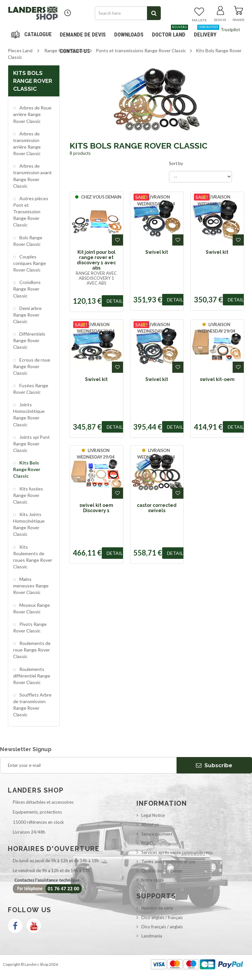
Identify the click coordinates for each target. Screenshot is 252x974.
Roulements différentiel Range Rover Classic (31, 675)
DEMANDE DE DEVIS (83, 34)
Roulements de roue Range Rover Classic (32, 649)
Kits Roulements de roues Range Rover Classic (32, 556)
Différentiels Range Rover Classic (29, 340)
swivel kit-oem (217, 379)
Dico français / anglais (162, 926)
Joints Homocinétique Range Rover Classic (29, 414)
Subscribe (214, 765)
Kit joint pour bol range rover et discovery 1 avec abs (96, 260)
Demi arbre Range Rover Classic (27, 314)
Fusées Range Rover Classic (30, 389)
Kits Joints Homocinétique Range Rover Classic (29, 524)
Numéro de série (157, 908)
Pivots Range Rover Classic (30, 627)
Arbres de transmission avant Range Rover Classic (32, 175)
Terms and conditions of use (168, 861)
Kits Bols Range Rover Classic (26, 469)
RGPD (147, 843)
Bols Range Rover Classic (27, 241)
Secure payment (156, 834)
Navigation (32, 34)
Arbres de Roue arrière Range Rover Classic (32, 114)
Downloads (128, 34)
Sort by (176, 163)
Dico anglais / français (162, 917)
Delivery (206, 32)
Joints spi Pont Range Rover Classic (31, 443)
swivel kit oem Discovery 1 (96, 508)
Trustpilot (230, 29)
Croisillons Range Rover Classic (27, 288)
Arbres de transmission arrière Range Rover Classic (27, 143)
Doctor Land (170, 32)
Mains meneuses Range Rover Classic (31, 585)
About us (150, 824)
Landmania (151, 935)
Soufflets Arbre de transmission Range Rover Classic (32, 704)
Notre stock (152, 880)
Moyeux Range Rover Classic (31, 608)
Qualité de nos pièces (161, 870)
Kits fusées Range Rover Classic (28, 495)
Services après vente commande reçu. (177, 852)
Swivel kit (156, 252)
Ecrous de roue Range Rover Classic (31, 366)
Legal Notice (153, 815)
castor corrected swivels (157, 508)
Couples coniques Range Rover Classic (29, 263)
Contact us (75, 51)
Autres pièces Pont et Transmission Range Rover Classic (30, 212)
